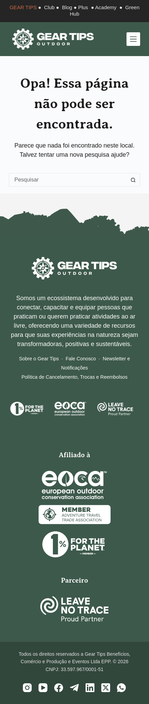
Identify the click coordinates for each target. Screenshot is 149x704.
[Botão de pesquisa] (133, 180)
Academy (106, 7)
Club (49, 7)
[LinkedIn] (90, 687)
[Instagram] (27, 687)
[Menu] (133, 39)
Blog (67, 7)
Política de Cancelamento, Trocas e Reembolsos (74, 377)
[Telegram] (74, 687)
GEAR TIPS (23, 7)
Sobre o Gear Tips (39, 358)
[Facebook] (58, 687)
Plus (83, 7)
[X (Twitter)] (105, 687)
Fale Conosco (81, 358)
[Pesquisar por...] (67, 180)
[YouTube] (43, 687)
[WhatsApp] (121, 687)
